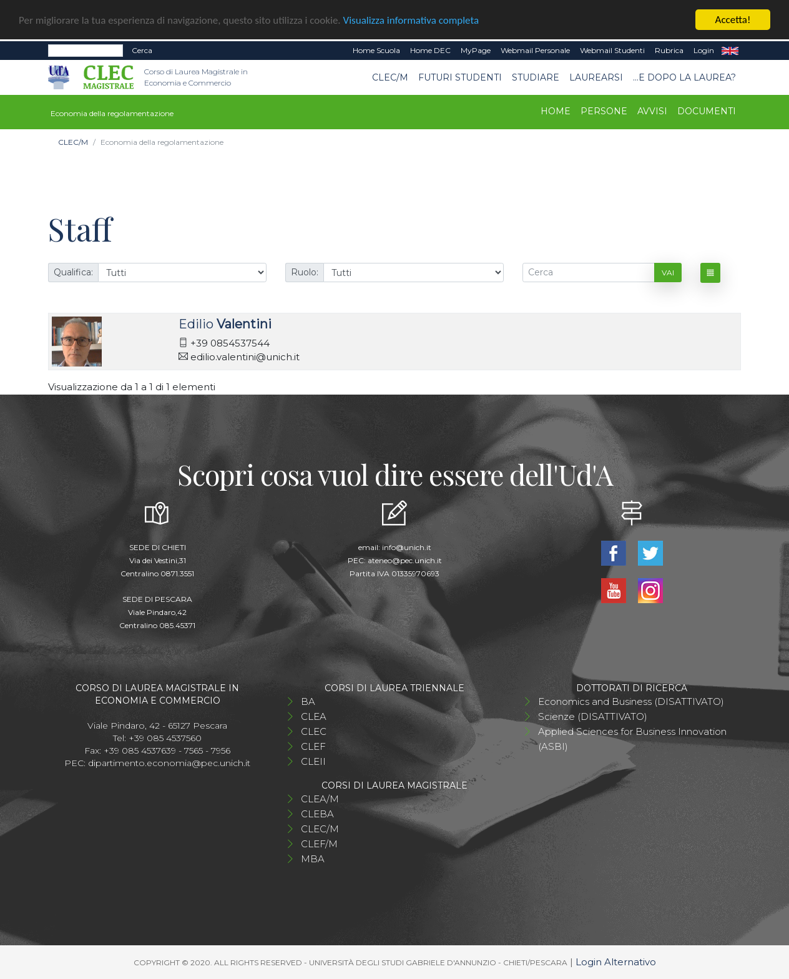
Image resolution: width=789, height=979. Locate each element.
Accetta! (733, 19)
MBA (313, 858)
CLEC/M (390, 76)
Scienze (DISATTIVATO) (592, 716)
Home (556, 111)
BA (308, 701)
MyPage (476, 50)
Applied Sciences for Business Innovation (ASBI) (632, 738)
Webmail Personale (535, 50)
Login (703, 50)
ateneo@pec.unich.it (405, 559)
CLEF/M (319, 843)
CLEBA (317, 813)
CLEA (313, 716)
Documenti (706, 111)
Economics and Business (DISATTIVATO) (631, 701)
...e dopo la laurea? (684, 76)
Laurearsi (596, 76)
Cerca (142, 50)
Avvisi (652, 111)
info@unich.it (406, 546)
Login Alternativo (616, 961)
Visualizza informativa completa (411, 19)
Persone (604, 111)
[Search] (85, 50)
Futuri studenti (460, 76)
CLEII (313, 761)
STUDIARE (535, 76)
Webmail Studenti (612, 50)
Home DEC (430, 50)
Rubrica (669, 50)
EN (730, 50)
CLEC (313, 731)
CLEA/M (320, 798)
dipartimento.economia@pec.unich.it (169, 762)
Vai (668, 272)
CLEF (313, 746)
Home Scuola (376, 50)
